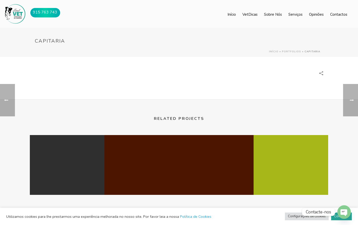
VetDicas (250, 14)
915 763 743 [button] (45, 12)
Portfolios (291, 51)
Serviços (295, 14)
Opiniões (316, 14)
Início (231, 14)
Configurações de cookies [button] (307, 216)
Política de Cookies (195, 216)
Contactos (338, 14)
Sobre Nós (273, 14)
